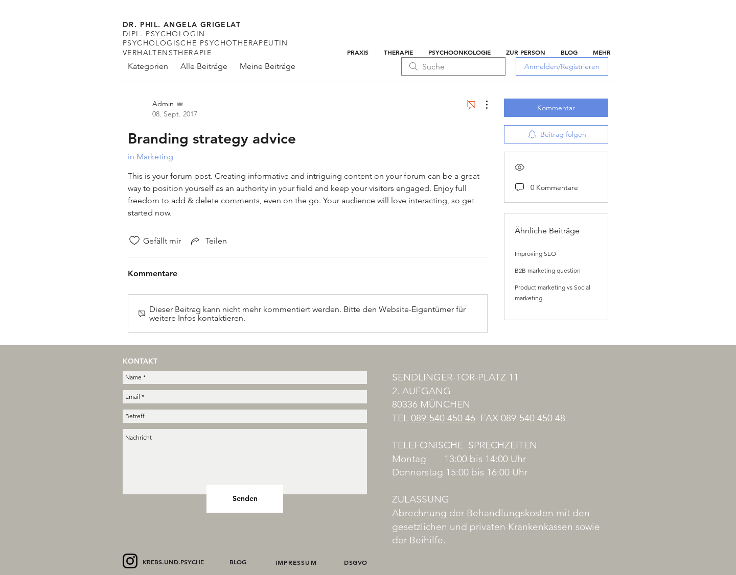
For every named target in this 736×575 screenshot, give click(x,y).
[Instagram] (130, 561)
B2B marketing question (548, 270)
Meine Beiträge (267, 66)
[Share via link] (208, 240)
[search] (453, 66)
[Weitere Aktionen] (481, 105)
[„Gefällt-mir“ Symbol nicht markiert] (134, 240)
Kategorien (148, 66)
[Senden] (244, 499)
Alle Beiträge (203, 66)
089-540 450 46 (443, 418)
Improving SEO (535, 253)
